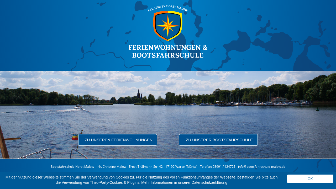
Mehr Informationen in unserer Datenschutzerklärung (184, 182)
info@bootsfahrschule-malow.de (261, 166)
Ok (310, 179)
